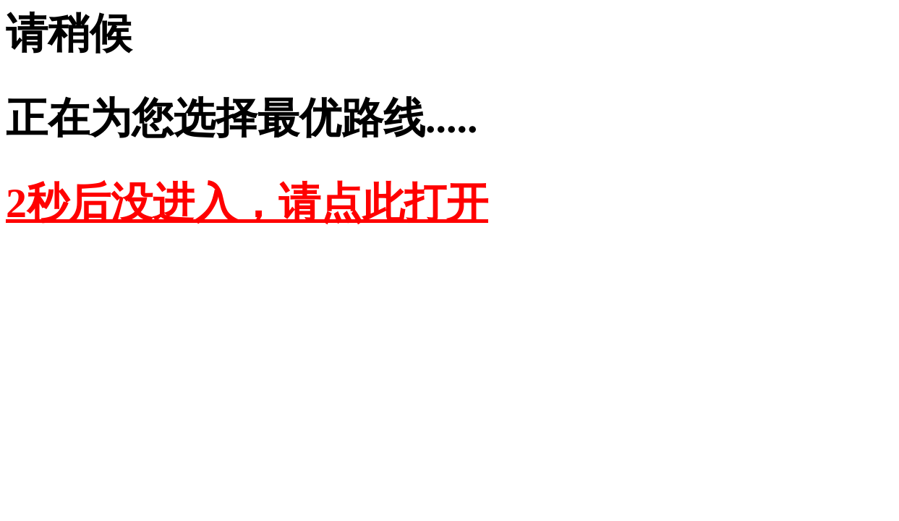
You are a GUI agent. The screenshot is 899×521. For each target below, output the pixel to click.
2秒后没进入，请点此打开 (247, 202)
